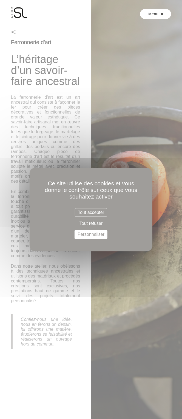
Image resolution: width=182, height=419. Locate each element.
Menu (155, 14)
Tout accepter (91, 212)
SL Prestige (19, 12)
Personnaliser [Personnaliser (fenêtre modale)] (91, 234)
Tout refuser (91, 223)
